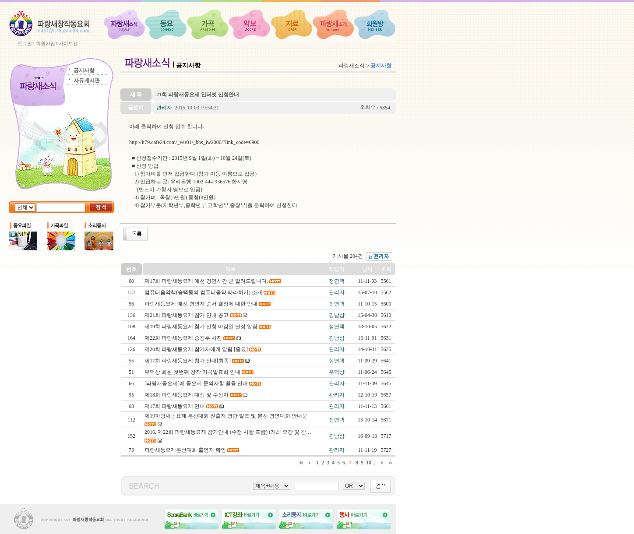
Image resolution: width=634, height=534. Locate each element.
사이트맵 (68, 43)
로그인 (25, 43)
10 (369, 463)
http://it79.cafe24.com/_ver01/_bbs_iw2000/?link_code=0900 (194, 142)
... (375, 463)
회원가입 (45, 43)
